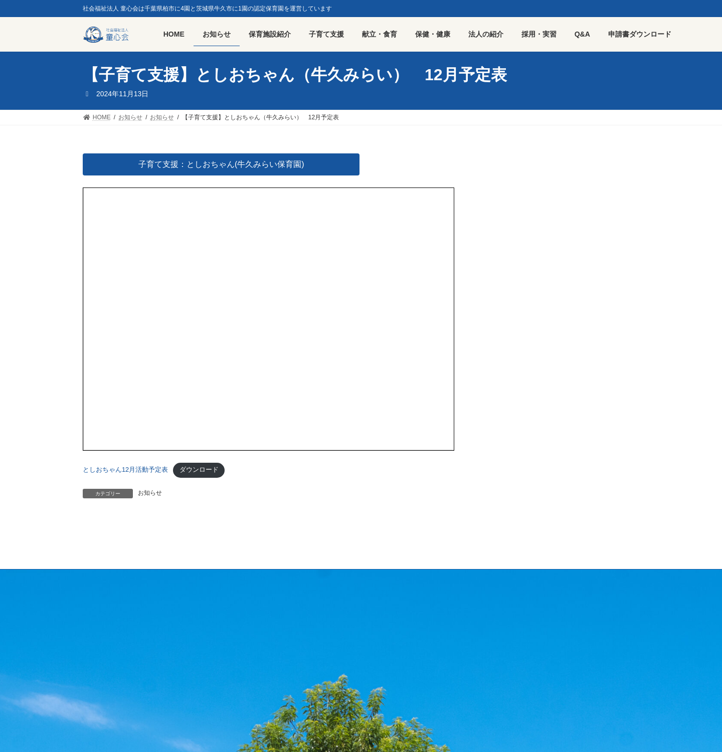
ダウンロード (199, 469)
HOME (101, 578)
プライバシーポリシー (211, 578)
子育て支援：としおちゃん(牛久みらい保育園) (221, 164)
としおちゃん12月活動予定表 (125, 469)
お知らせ (150, 492)
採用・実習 (145, 578)
